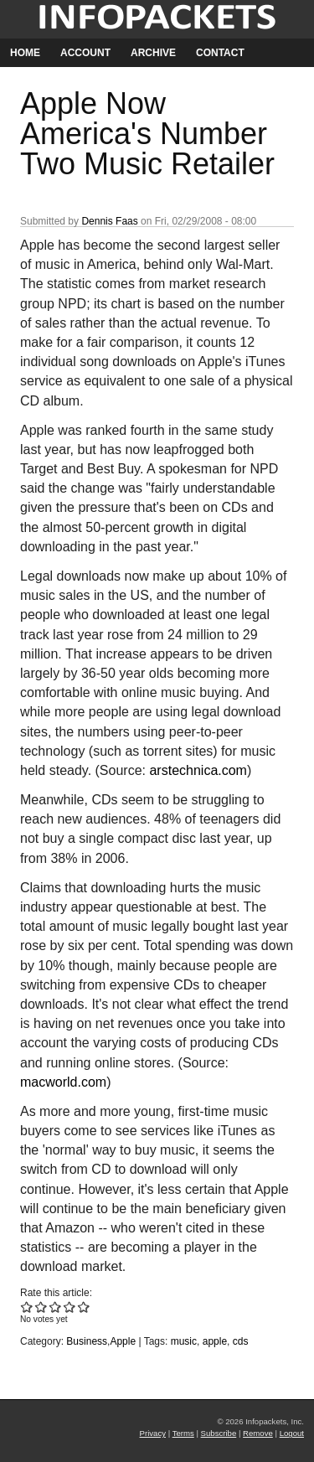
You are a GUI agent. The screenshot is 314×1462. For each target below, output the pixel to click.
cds (241, 1341)
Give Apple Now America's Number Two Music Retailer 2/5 (41, 1306)
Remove (258, 1433)
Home (25, 53)
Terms (183, 1433)
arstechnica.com (198, 770)
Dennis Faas (109, 221)
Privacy (153, 1433)
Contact (220, 53)
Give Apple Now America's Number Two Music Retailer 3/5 (56, 1306)
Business (86, 1341)
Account (85, 53)
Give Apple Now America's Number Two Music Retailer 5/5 (84, 1306)
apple (215, 1341)
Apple (123, 1341)
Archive (153, 53)
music (184, 1341)
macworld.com (63, 1082)
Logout (292, 1433)
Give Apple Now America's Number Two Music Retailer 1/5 (27, 1306)
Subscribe (219, 1433)
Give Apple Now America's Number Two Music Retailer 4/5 (70, 1306)
